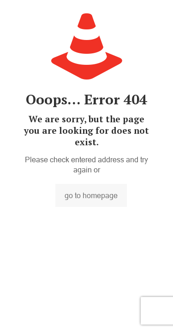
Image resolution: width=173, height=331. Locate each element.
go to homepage (91, 195)
